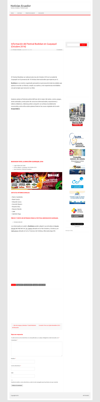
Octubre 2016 (42, 284)
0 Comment (59, 49)
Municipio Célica (69, 230)
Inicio (12, 13)
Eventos (13, 284)
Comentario (14, 340)
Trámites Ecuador (30, 13)
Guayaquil (35, 284)
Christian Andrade (16, 49)
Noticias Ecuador (21, 5)
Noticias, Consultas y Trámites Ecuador (19, 7)
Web (12, 372)
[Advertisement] (50, 28)
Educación (41, 13)
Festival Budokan (28, 284)
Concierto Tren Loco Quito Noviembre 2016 (50, 325)
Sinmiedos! (77, 226)
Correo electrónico (16, 365)
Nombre (13, 358)
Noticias (20, 13)
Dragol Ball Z (20, 284)
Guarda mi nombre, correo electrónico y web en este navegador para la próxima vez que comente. (34, 382)
